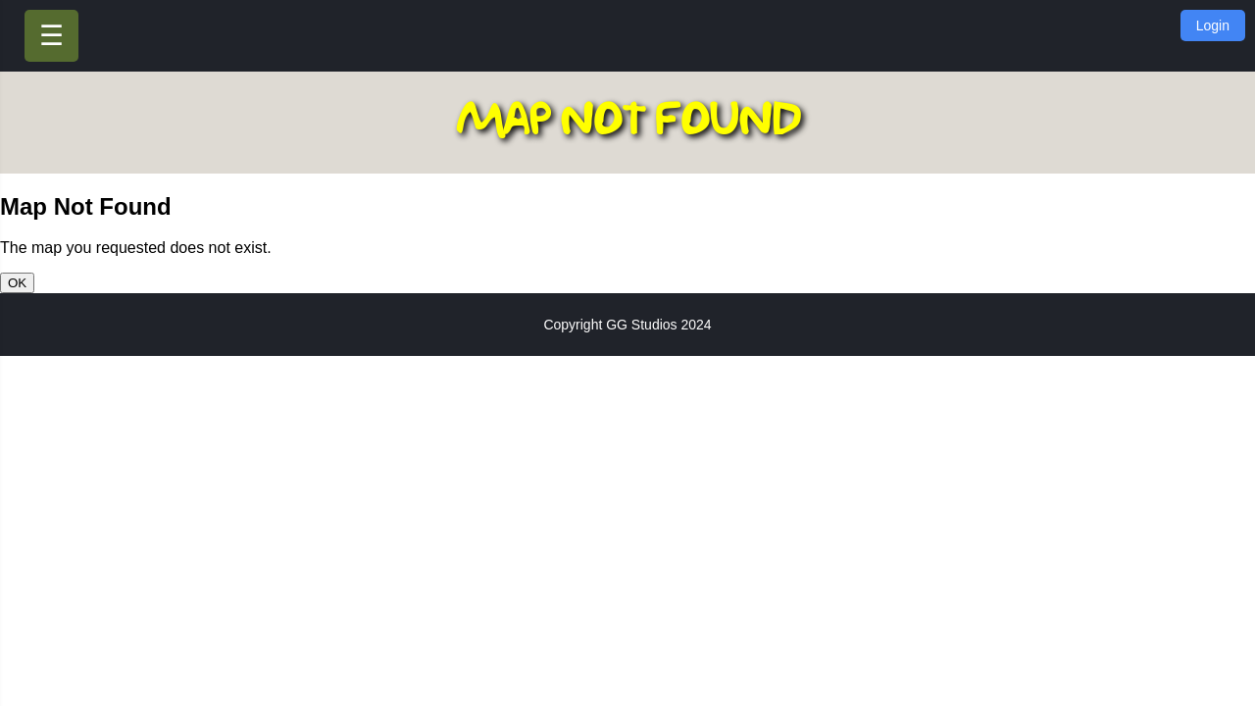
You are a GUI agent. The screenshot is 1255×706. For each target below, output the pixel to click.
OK (17, 283)
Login (1213, 25)
